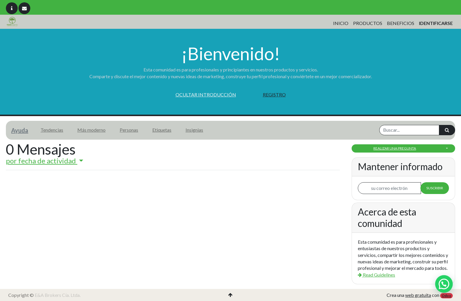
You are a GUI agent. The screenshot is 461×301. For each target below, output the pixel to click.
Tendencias (52, 130)
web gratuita (418, 295)
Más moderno (91, 130)
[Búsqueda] (447, 130)
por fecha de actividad (41, 160)
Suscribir (434, 188)
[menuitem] (341, 23)
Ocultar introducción (206, 94)
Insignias (194, 130)
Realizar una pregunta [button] (394, 148)
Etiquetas (161, 130)
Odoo (446, 295)
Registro (274, 94)
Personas (129, 130)
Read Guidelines (376, 274)
